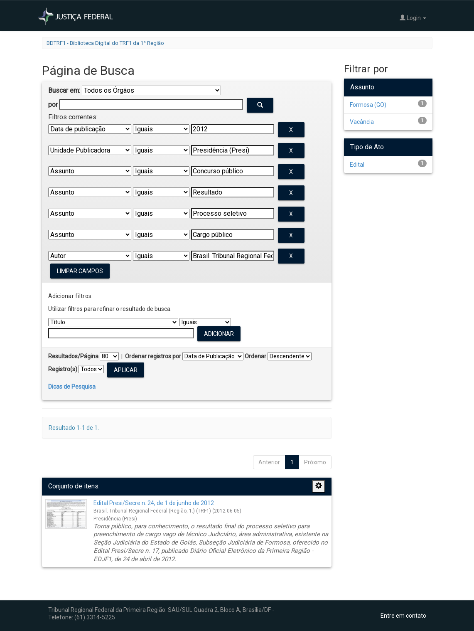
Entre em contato (403, 615)
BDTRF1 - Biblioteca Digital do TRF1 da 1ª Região (105, 43)
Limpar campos (80, 271)
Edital (357, 164)
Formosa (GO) (368, 104)
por (53, 104)
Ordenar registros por (153, 356)
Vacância (362, 121)
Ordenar (255, 356)
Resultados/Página (73, 356)
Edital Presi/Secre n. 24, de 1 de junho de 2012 (153, 503)
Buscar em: (64, 90)
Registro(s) (62, 369)
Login (413, 17)
